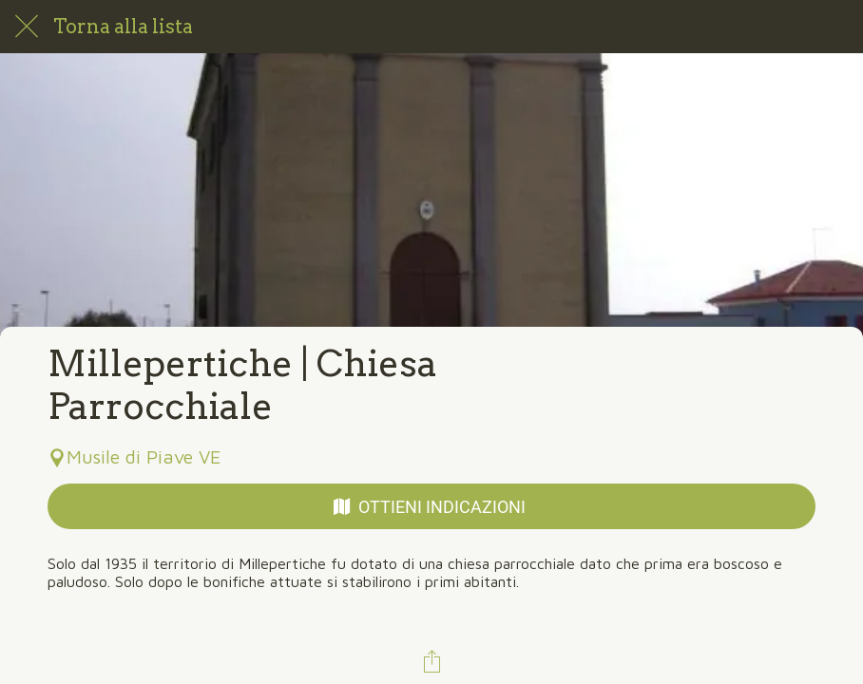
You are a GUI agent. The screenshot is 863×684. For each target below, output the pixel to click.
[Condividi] (431, 661)
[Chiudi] (26, 26)
